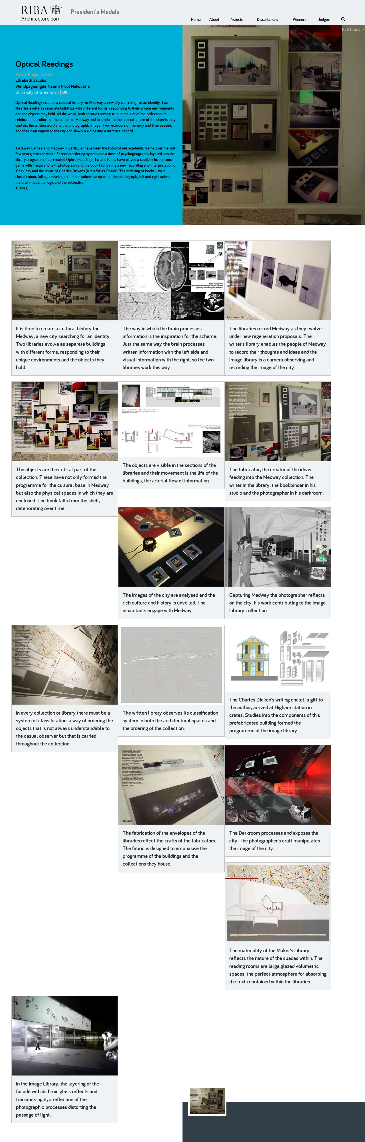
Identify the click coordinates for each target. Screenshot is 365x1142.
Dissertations (267, 19)
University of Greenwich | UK (41, 92)
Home (196, 19)
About (214, 19)
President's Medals (95, 11)
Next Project (352, 29)
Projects (236, 19)
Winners (299, 19)
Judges (324, 19)
